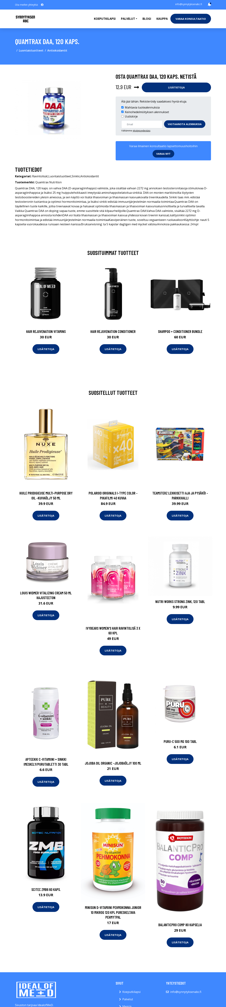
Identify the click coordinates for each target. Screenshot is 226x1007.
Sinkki (76, 176)
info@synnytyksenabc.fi (188, 4)
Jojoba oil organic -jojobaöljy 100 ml (113, 763)
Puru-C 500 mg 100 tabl (180, 741)
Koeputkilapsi (105, 19)
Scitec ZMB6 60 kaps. (46, 889)
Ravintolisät (40, 176)
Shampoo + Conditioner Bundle (180, 331)
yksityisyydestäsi (141, 130)
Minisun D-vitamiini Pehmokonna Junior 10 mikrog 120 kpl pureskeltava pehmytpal (113, 912)
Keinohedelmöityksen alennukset (147, 112)
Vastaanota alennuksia (185, 124)
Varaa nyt (163, 153)
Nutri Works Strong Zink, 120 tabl (180, 601)
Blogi (146, 19)
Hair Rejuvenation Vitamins (46, 331)
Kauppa (162, 19)
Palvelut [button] (128, 19)
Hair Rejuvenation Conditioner (113, 331)
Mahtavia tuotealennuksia (142, 107)
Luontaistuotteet (31, 50)
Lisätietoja (176, 87)
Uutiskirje (131, 116)
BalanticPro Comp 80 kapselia (180, 924)
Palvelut (127, 999)
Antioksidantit (57, 50)
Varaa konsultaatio (191, 18)
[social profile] (42, 4)
